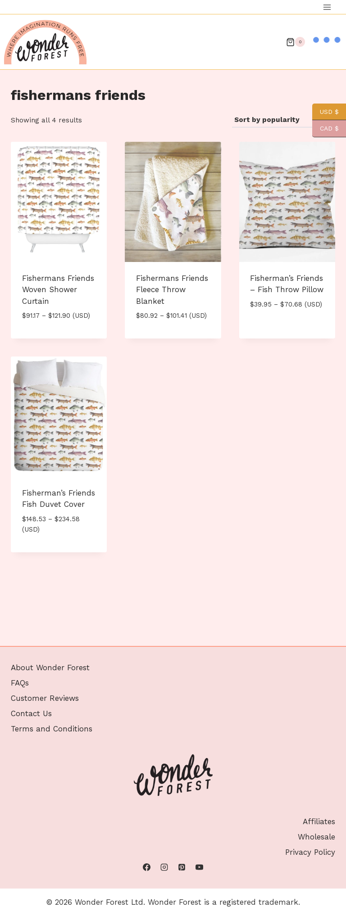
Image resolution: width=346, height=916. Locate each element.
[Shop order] (283, 120)
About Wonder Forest (50, 667)
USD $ (325, 112)
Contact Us (31, 713)
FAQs (20, 682)
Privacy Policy (310, 852)
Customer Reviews (45, 698)
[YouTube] (199, 867)
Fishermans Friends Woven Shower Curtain (58, 290)
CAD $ (325, 128)
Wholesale (316, 836)
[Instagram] (164, 867)
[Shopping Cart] (295, 42)
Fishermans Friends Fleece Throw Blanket (172, 290)
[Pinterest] (182, 867)
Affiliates (319, 821)
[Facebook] (146, 867)
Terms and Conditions (51, 728)
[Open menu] (327, 7)
